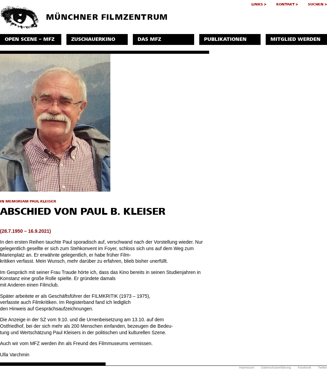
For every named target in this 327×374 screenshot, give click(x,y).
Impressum (246, 367)
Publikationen (225, 39)
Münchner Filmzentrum (84, 18)
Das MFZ (149, 39)
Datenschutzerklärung (276, 367)
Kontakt (285, 4)
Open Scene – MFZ (29, 39)
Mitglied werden (295, 39)
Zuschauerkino (93, 39)
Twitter (322, 367)
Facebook (304, 367)
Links (257, 4)
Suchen (316, 4)
